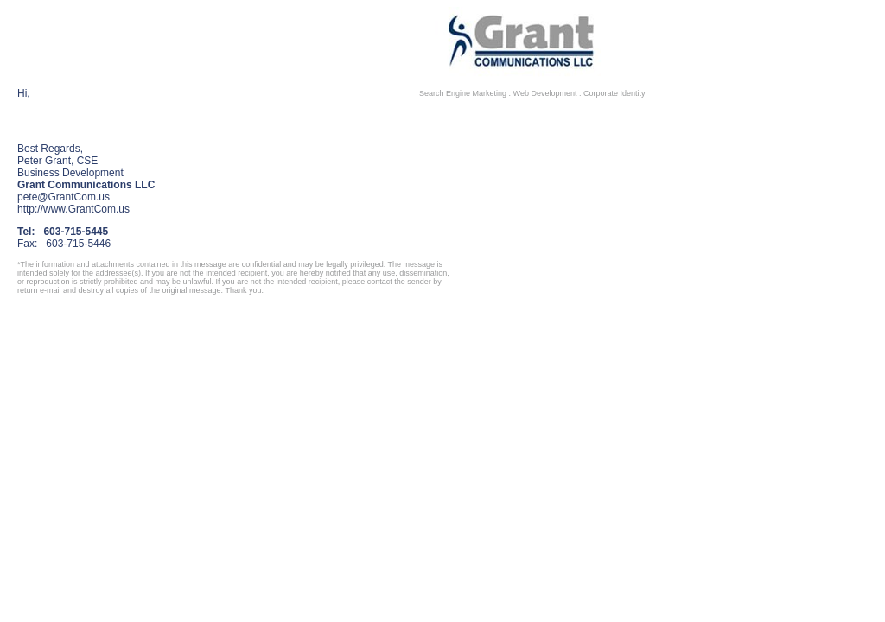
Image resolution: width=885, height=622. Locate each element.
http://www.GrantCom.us (73, 209)
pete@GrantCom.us (63, 197)
